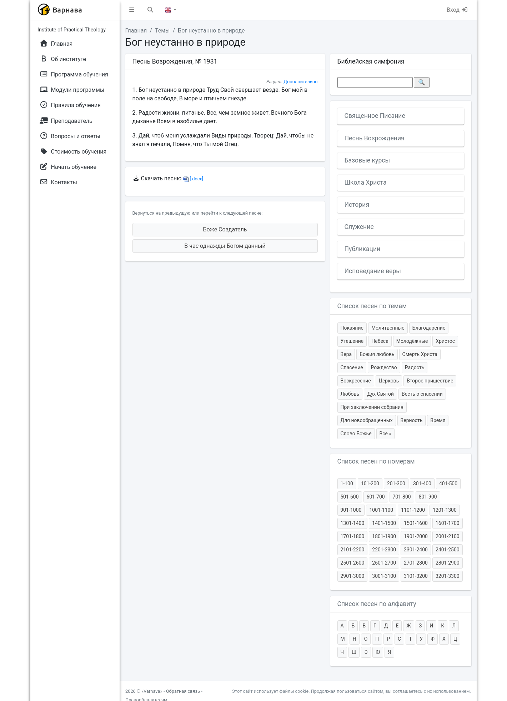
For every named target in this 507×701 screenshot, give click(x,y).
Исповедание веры (373, 271)
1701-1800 (353, 536)
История (357, 204)
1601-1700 (448, 523)
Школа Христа (366, 182)
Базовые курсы (367, 160)
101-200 (370, 483)
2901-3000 (353, 576)
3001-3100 (384, 576)
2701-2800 (416, 563)
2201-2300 (384, 549)
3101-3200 (416, 576)
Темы (162, 30)
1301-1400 (353, 523)
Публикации (363, 248)
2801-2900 (448, 563)
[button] (131, 10)
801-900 (428, 497)
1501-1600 (416, 523)
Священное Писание (375, 115)
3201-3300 (448, 576)
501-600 (350, 497)
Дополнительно (300, 81)
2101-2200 (353, 549)
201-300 (396, 483)
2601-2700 (384, 563)
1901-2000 (416, 536)
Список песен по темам (372, 306)
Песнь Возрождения (375, 138)
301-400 (422, 483)
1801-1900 (384, 536)
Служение (359, 226)
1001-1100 (381, 510)
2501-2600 (353, 563)
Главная (136, 30)
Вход (457, 9)
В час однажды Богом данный (224, 245)
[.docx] (193, 178)
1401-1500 (384, 523)
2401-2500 (448, 549)
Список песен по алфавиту (376, 603)
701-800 (402, 497)
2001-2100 (448, 536)
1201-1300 (445, 510)
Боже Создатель (225, 229)
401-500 (448, 483)
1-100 (347, 483)
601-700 (376, 497)
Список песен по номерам (376, 461)
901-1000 (351, 510)
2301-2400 (416, 549)
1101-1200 (413, 510)
